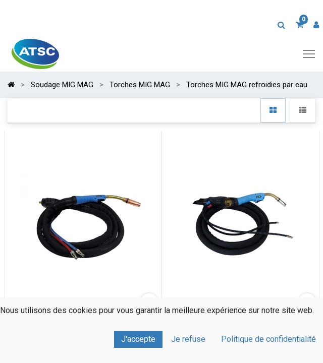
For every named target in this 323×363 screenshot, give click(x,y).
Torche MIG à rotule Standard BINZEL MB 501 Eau (82, 327)
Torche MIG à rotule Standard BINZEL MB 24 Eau (240, 327)
